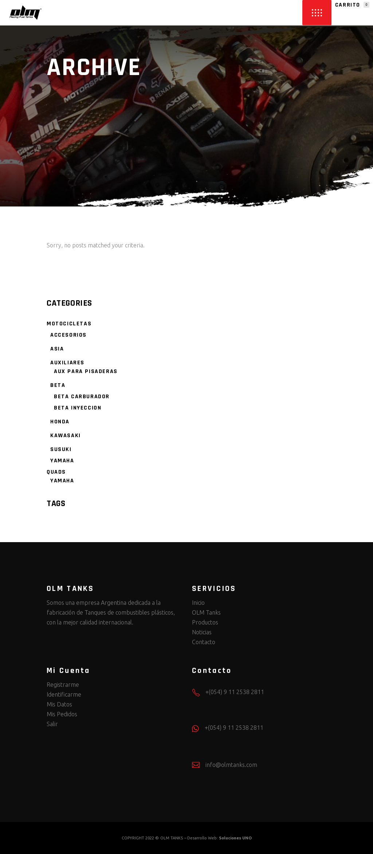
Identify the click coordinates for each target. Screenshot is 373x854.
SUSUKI (61, 449)
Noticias (202, 632)
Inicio (198, 602)
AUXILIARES (67, 363)
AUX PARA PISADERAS (86, 371)
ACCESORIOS (68, 335)
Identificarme (64, 694)
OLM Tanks (206, 612)
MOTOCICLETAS (69, 324)
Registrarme (63, 684)
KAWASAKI (65, 435)
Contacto (203, 642)
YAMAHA (62, 461)
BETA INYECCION (77, 408)
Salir (52, 724)
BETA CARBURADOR (82, 396)
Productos (205, 622)
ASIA (57, 349)
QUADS (56, 472)
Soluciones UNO (235, 838)
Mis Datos (59, 704)
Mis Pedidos (62, 714)
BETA (57, 385)
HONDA (60, 422)
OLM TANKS (171, 838)
